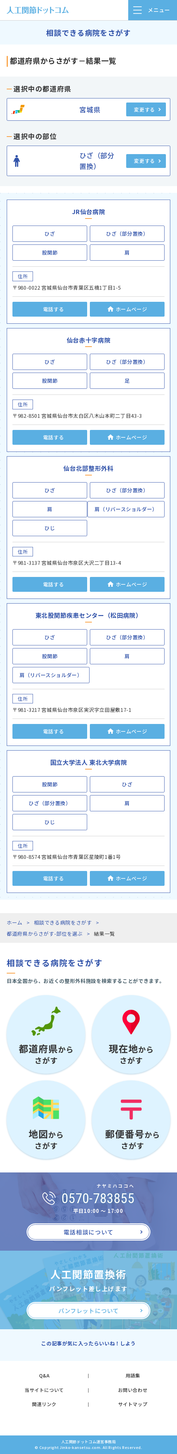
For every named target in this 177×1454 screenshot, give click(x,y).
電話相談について (89, 1232)
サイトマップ (133, 1404)
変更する (144, 109)
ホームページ (131, 309)
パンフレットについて (88, 1310)
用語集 (133, 1375)
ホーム (15, 922)
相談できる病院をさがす (63, 922)
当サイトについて (44, 1390)
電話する (53, 309)
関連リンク (44, 1404)
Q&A (44, 1375)
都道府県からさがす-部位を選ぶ (45, 933)
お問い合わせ (133, 1390)
